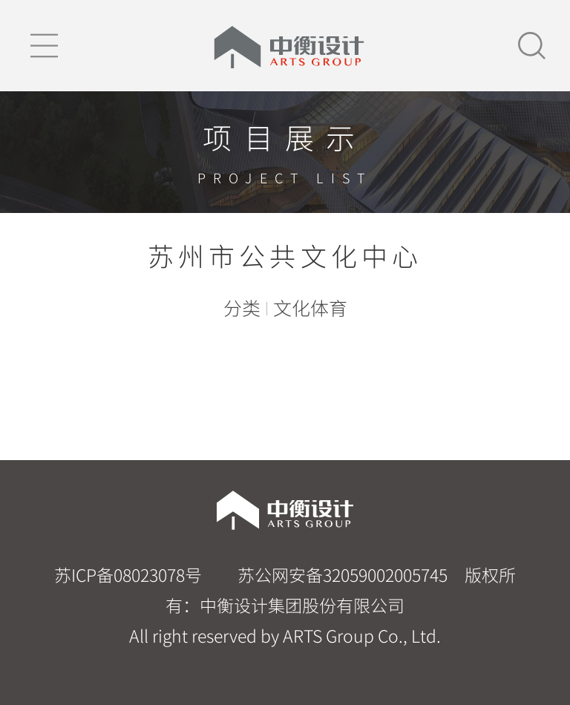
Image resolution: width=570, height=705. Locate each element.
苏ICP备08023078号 (128, 575)
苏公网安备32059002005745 (341, 575)
